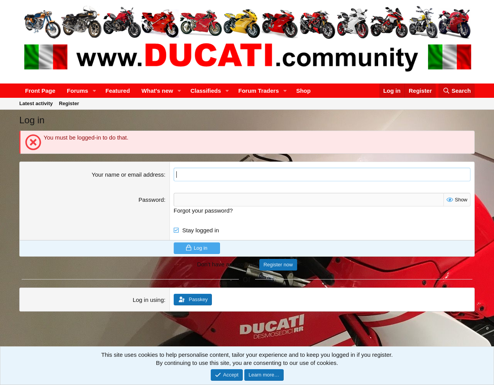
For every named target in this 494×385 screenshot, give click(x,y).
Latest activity (36, 103)
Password (151, 199)
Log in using (148, 299)
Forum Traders (258, 90)
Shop (303, 90)
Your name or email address (128, 174)
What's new (157, 90)
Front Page (40, 90)
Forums (77, 90)
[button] (94, 90)
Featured (117, 90)
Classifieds (205, 90)
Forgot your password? (203, 210)
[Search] (456, 90)
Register (69, 103)
